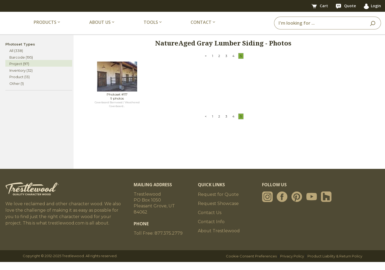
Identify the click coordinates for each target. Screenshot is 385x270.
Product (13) (19, 85)
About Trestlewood (219, 238)
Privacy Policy (292, 264)
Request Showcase (218, 211)
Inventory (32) (21, 78)
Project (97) (19, 72)
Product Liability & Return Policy (334, 264)
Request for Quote (218, 202)
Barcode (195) (21, 65)
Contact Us (209, 220)
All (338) (16, 58)
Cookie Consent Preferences (251, 264)
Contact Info (211, 229)
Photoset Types (20, 52)
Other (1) (16, 91)
